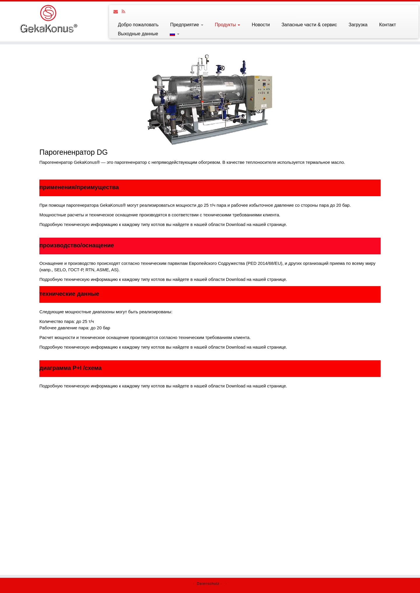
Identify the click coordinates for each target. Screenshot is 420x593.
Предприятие (186, 24)
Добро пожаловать (138, 24)
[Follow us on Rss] (125, 11)
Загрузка (358, 24)
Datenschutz (208, 584)
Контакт (387, 24)
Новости (261, 24)
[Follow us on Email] (117, 11)
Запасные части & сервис (309, 24)
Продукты (227, 24)
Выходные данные (138, 33)
